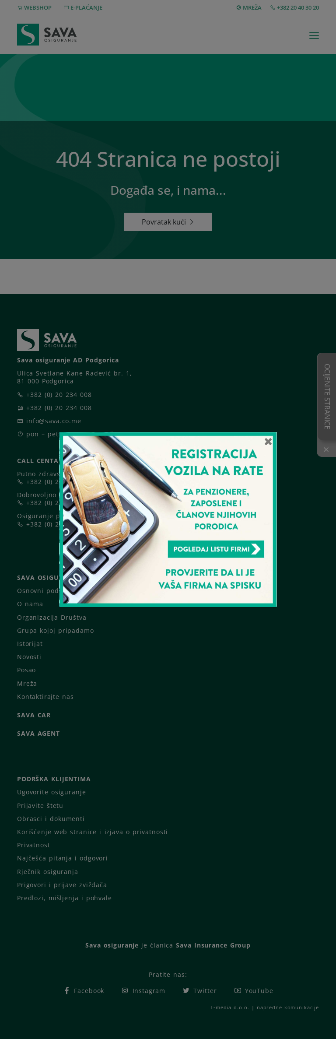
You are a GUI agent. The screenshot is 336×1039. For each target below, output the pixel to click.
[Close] (268, 441)
